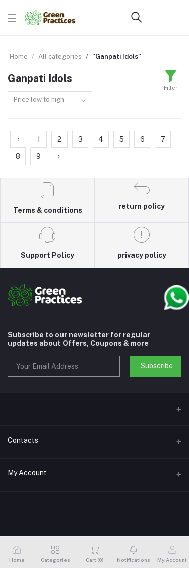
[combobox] (50, 101)
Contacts (23, 440)
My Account (27, 473)
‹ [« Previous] (18, 139)
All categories (60, 56)
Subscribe (157, 366)
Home (19, 56)
